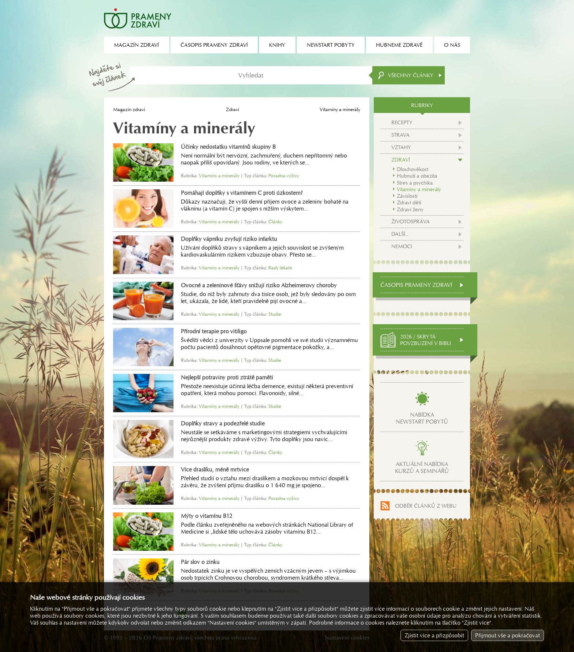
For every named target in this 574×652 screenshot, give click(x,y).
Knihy (277, 45)
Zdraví (232, 109)
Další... (400, 234)
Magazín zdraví (129, 109)
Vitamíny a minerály (419, 189)
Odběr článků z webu (425, 506)
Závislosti (407, 196)
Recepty (402, 122)
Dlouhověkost (412, 169)
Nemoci (401, 246)
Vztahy (401, 147)
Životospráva (410, 221)
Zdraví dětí (409, 202)
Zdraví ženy (410, 209)
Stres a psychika (415, 182)
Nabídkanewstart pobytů (422, 418)
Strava (400, 135)
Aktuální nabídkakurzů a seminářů (422, 467)
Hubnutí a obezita (417, 176)
